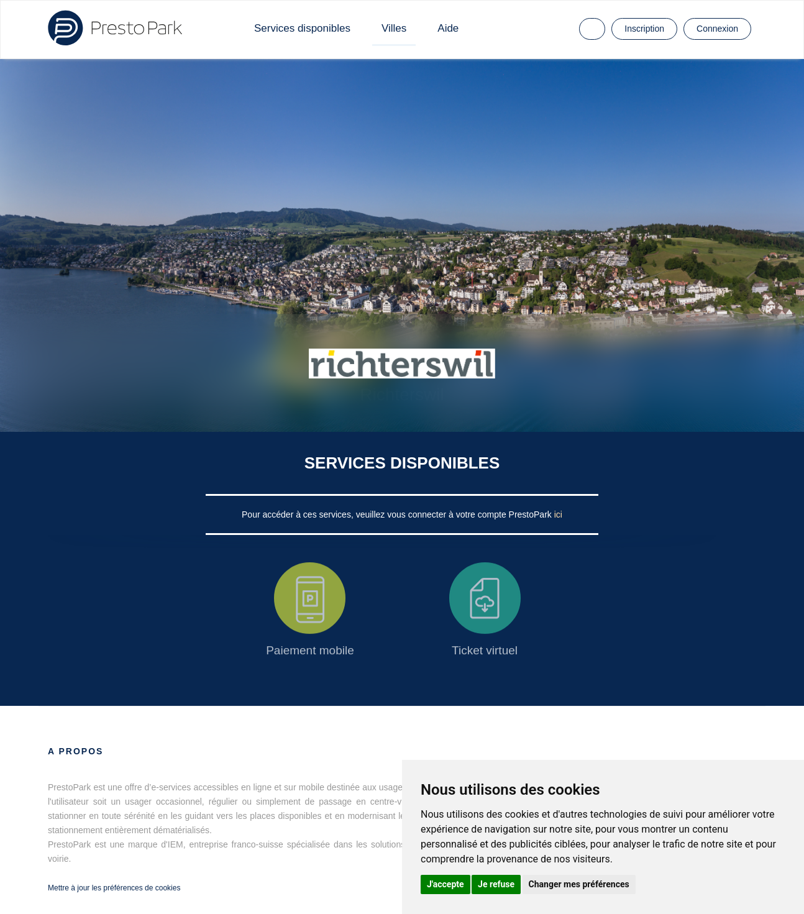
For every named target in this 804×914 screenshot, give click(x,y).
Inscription (644, 29)
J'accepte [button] (445, 884)
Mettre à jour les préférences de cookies (114, 888)
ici (558, 514)
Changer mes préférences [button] (579, 884)
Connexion (717, 29)
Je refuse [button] (496, 884)
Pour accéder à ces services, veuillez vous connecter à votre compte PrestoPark (398, 514)
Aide (448, 28)
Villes (393, 28)
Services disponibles (302, 28)
